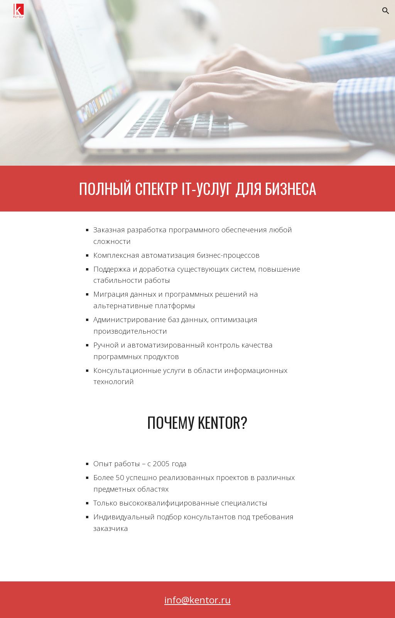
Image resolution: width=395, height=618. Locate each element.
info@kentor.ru (197, 599)
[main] (197, 188)
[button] (385, 11)
